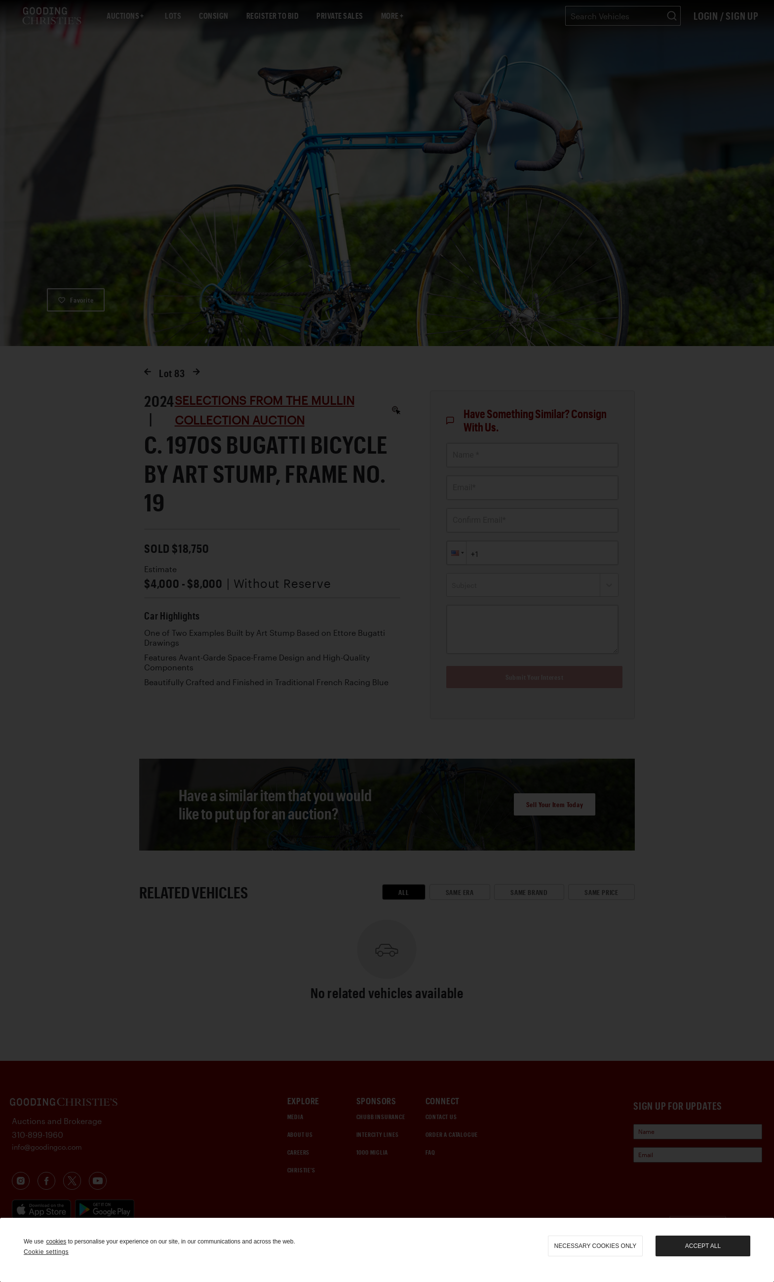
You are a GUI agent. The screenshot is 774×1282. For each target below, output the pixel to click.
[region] (387, 1250)
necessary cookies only (595, 1246)
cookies (56, 1241)
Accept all (703, 1246)
